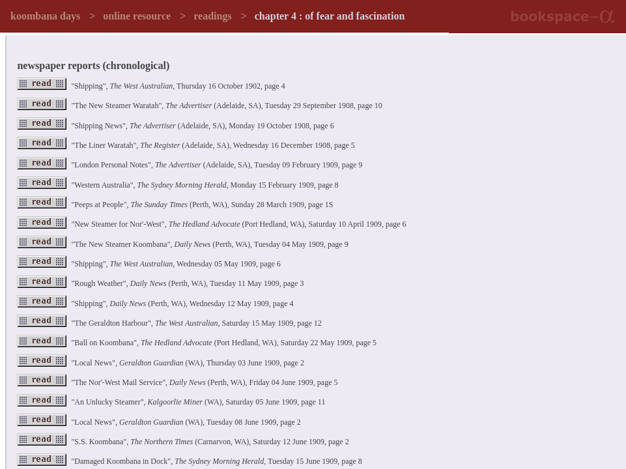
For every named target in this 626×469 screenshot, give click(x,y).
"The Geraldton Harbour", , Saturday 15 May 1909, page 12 (169, 323)
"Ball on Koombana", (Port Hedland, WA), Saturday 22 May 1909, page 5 (197, 342)
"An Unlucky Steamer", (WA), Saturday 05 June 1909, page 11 (171, 401)
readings (212, 15)
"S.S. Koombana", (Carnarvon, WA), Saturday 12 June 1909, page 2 (183, 441)
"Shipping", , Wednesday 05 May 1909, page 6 (148, 263)
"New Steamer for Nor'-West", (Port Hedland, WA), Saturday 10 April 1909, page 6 (211, 224)
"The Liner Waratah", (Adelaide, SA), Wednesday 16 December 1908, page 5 (185, 145)
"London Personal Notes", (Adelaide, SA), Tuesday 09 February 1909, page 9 (189, 164)
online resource (137, 15)
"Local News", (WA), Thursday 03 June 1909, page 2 (160, 362)
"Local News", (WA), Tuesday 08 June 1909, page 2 (158, 422)
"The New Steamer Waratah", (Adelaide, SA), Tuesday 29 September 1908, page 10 (199, 105)
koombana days (45, 15)
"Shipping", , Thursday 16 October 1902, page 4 (151, 86)
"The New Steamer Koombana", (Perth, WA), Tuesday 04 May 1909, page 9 (182, 244)
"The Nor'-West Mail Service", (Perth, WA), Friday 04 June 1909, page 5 (177, 382)
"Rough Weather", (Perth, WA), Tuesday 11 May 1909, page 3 (160, 283)
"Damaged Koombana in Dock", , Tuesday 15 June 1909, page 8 (189, 461)
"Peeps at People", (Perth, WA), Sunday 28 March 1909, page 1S (175, 204)
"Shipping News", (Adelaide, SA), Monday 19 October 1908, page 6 (175, 125)
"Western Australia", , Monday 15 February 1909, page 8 (177, 185)
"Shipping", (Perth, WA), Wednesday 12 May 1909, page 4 (155, 303)
